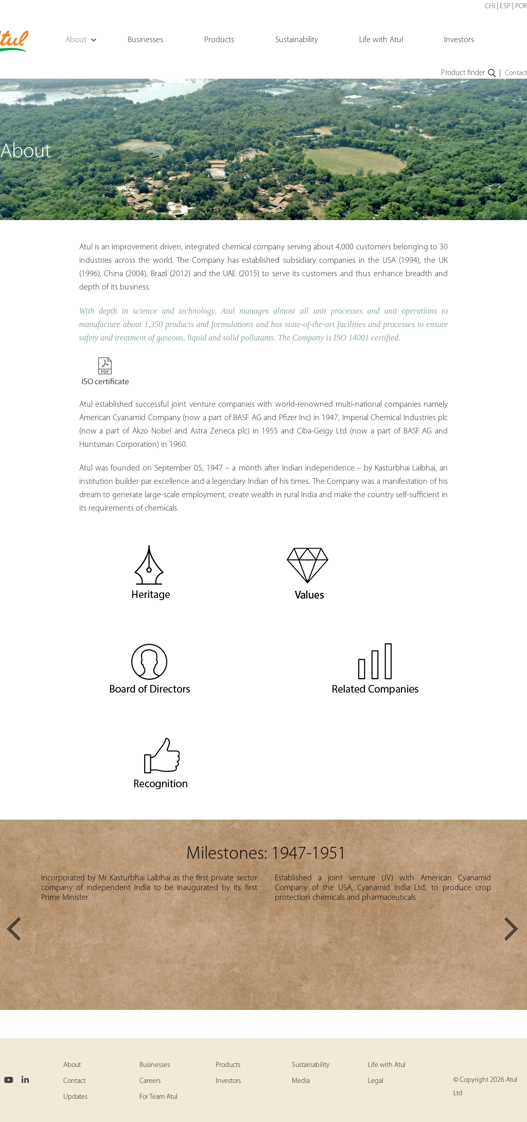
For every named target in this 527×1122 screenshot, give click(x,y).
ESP (505, 6)
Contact (516, 73)
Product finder (469, 73)
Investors (228, 1081)
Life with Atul (387, 1065)
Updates (75, 1097)
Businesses (154, 1065)
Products (228, 1065)
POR (521, 6)
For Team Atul (158, 1097)
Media (301, 1081)
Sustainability (310, 1065)
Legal (375, 1081)
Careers (150, 1081)
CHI (490, 6)
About (72, 1065)
